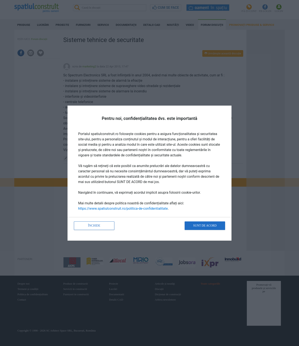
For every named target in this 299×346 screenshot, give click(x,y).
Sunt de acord (205, 225)
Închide (94, 225)
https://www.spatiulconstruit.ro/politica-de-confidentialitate (123, 208)
